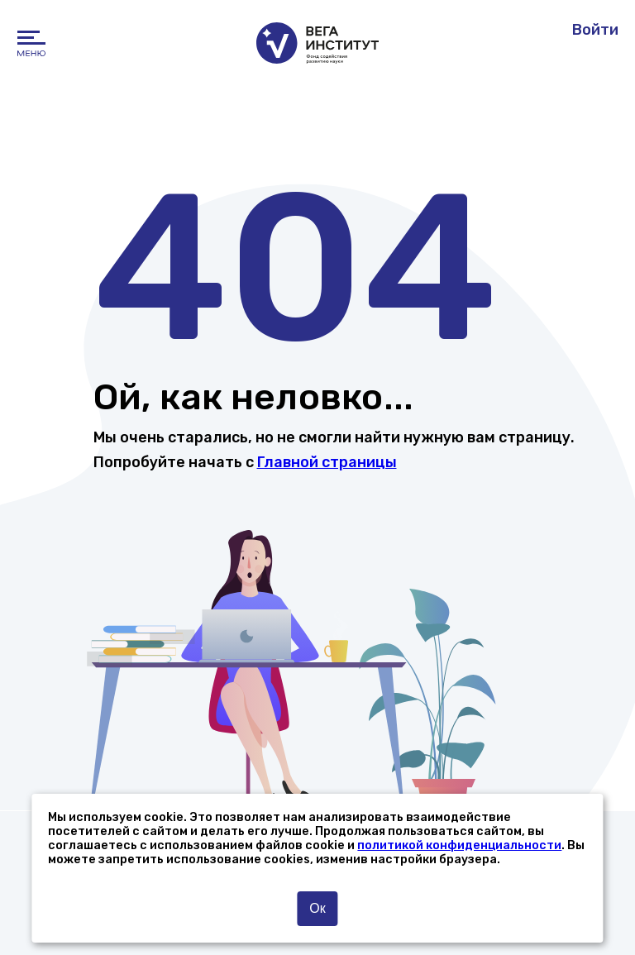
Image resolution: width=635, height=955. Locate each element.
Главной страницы (327, 462)
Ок (317, 908)
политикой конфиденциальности (459, 845)
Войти (595, 30)
